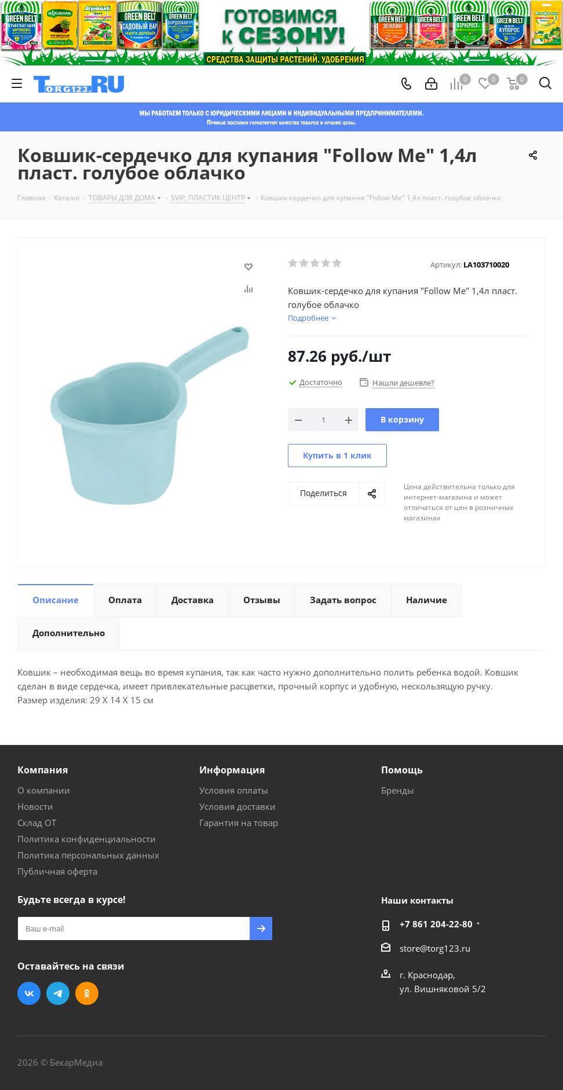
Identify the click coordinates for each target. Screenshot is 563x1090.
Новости (35, 806)
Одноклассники (86, 993)
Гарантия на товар (238, 822)
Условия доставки (237, 806)
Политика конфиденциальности (86, 839)
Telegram (58, 993)
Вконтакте (29, 993)
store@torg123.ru (435, 948)
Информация (232, 770)
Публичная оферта (57, 871)
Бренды (397, 790)
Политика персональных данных (88, 855)
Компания (42, 770)
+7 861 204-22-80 (436, 924)
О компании (43, 790)
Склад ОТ (36, 822)
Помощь (402, 770)
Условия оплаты (233, 790)
